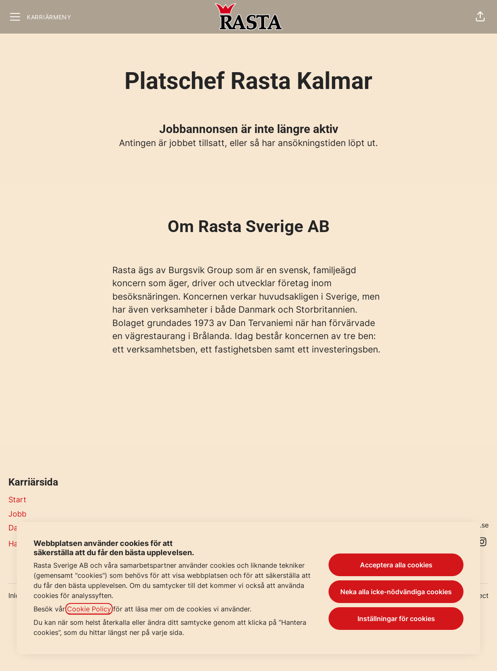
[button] (480, 17)
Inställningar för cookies (396, 618)
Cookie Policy (89, 609)
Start (17, 499)
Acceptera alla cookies (396, 565)
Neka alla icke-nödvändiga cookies (396, 591)
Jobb (17, 513)
